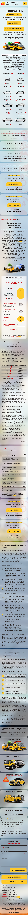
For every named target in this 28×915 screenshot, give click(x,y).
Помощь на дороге (8, 892)
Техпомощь (14, 449)
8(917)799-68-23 (14, 23)
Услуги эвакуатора (8, 889)
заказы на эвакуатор (14, 211)
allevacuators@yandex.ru (15, 901)
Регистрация (14, 205)
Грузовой (22, 449)
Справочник (23, 441)
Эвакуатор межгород (9, 890)
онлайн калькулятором (14, 190)
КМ (18, 323)
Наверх (4, 885)
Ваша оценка (5, 851)
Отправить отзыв (18, 870)
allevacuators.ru (14, 912)
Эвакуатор (6, 449)
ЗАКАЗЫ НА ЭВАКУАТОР (14, 29)
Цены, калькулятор (8, 887)
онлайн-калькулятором (10, 250)
